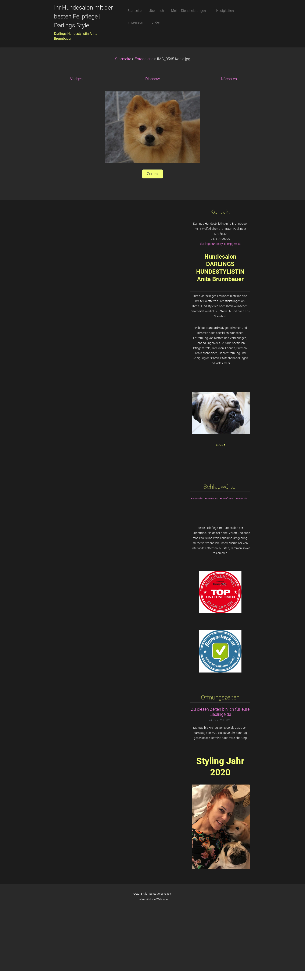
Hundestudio (211, 498)
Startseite (123, 59)
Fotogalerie (144, 59)
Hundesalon (197, 498)
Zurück (152, 174)
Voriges (76, 79)
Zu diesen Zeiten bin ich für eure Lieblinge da (220, 712)
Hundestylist (242, 498)
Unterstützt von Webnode (152, 899)
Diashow (152, 79)
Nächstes (229, 79)
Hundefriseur (227, 498)
